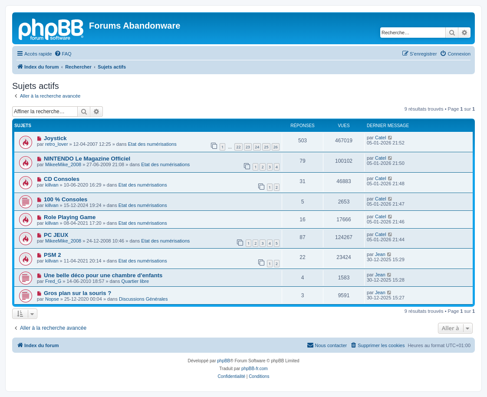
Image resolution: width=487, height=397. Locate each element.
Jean (380, 254)
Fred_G (53, 281)
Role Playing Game (69, 217)
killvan (52, 184)
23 (248, 147)
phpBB (223, 360)
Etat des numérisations (152, 144)
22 (238, 147)
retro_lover (56, 144)
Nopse (52, 299)
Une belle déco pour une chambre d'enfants (103, 275)
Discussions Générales (143, 299)
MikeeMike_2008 (63, 164)
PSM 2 (52, 255)
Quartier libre (135, 281)
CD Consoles (61, 179)
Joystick (55, 138)
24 (257, 147)
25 (266, 147)
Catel (380, 137)
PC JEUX (56, 235)
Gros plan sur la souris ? (77, 293)
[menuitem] (63, 54)
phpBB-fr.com (254, 368)
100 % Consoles (65, 199)
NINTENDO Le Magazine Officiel (87, 158)
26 (275, 147)
